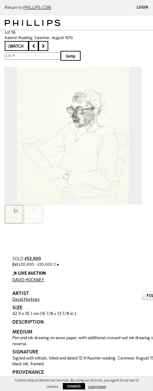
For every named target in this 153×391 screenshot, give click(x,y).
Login (142, 8)
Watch (16, 47)
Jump (71, 56)
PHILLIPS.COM (37, 8)
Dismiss (74, 386)
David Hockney (26, 300)
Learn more (97, 386)
